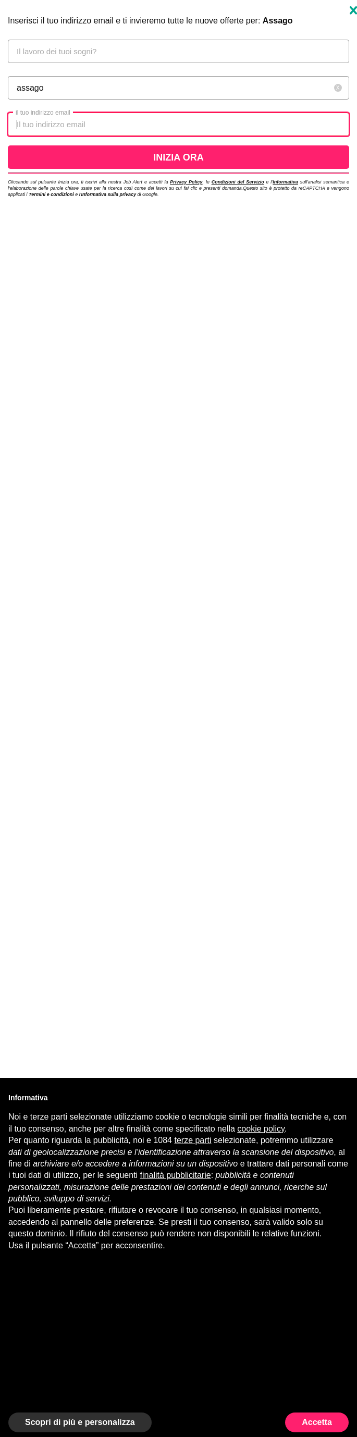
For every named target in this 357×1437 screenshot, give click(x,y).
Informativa (285, 182)
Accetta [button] (317, 1422)
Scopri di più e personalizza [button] (80, 1422)
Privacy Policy (186, 182)
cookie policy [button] (260, 1128)
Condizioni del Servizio (238, 182)
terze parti (192, 1140)
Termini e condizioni (51, 194)
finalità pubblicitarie (175, 1175)
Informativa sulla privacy (108, 194)
